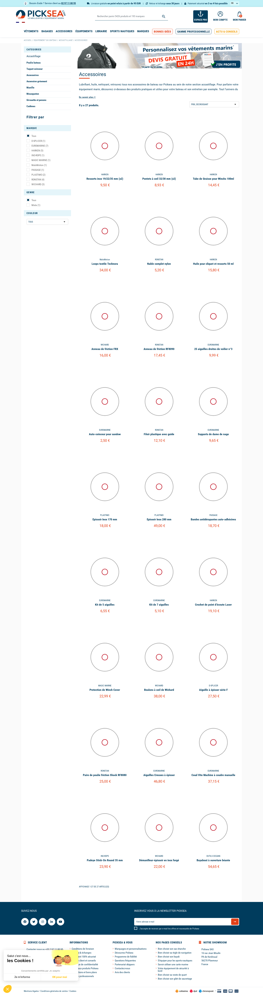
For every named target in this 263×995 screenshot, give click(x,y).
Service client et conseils (84, 960)
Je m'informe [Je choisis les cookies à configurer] (22, 977)
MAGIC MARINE (40, 160)
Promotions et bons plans (84, 972)
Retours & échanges (81, 952)
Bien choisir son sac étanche (172, 949)
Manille (30, 87)
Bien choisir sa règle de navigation (174, 952)
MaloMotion (39, 165)
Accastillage (34, 56)
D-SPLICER (38, 140)
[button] (162, 31)
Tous (33, 135)
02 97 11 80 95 (68, 3)
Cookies (72, 991)
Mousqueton (33, 93)
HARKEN (37, 150)
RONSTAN (37, 179)
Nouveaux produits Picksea (85, 968)
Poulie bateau (34, 62)
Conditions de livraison (83, 949)
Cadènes (31, 106)
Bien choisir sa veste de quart (172, 974)
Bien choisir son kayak (169, 956)
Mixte (35, 205)
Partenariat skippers (125, 964)
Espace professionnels (83, 976)
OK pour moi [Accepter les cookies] (59, 977)
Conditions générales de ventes (54, 991)
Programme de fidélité (126, 956)
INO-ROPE (37, 155)
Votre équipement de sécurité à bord (173, 969)
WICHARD (37, 184)
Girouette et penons (36, 100)
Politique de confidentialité (85, 964)
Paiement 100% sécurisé (84, 956)
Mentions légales (31, 991)
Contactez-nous (122, 968)
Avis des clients (122, 972)
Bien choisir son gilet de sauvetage (175, 978)
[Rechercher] (131, 16)
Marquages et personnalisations (130, 949)
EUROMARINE (39, 145)
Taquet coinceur (35, 68)
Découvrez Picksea (124, 952)
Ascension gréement (37, 81)
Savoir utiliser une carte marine (173, 964)
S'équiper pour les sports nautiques (175, 960)
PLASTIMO (38, 174)
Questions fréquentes (125, 960)
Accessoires (33, 75)
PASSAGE (37, 169)
